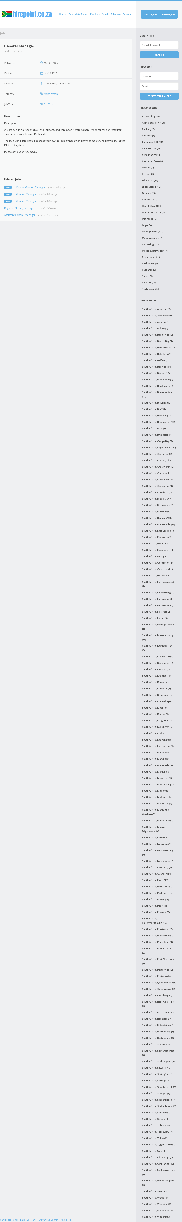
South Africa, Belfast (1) (155, 360)
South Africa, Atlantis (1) (155, 322)
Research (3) (149, 269)
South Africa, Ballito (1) (155, 328)
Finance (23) (149, 193)
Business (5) (148, 135)
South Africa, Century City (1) (158, 460)
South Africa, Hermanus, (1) (157, 605)
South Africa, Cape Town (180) (159, 447)
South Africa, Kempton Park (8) (157, 648)
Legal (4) (147, 225)
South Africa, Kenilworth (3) (157, 656)
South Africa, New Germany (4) (157, 852)
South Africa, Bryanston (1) (157, 434)
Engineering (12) (151, 186)
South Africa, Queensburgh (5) (159, 982)
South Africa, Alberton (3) (156, 309)
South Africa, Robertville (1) (157, 1025)
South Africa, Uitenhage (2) (157, 1157)
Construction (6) (151, 148)
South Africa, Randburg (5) (157, 995)
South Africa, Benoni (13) (156, 373)
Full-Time (48, 104)
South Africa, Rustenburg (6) (158, 1038)
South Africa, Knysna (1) (155, 714)
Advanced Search (121, 14)
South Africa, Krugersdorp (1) (158, 720)
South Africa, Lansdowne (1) (158, 746)
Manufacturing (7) (152, 237)
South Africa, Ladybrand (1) (157, 739)
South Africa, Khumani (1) (156, 675)
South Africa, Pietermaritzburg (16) (154, 920)
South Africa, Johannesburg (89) (157, 637)
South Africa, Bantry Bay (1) (157, 341)
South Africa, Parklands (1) (157, 886)
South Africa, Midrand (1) (156, 797)
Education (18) (150, 180)
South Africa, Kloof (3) (154, 707)
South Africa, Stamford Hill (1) (159, 1087)
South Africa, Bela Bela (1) (156, 354)
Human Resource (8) (153, 212)
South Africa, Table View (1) (157, 1125)
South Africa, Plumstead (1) (157, 942)
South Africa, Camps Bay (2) (157, 441)
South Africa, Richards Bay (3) (158, 1012)
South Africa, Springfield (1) (157, 1074)
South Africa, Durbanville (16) (158, 524)
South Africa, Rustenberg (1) (158, 1031)
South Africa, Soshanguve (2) (158, 1061)
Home (62, 14)
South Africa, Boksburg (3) (156, 415)
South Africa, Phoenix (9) (156, 912)
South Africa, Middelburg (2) (158, 784)
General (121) (149, 199)
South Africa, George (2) (155, 556)
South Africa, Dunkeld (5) (156, 511)
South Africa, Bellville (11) (156, 366)
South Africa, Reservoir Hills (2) (158, 1004)
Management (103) (152, 231)
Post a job (150, 14)
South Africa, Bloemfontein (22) (157, 394)
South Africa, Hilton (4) (155, 618)
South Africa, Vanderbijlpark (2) (158, 1182)
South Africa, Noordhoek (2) (157, 861)
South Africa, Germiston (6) (157, 562)
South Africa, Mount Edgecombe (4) (153, 829)
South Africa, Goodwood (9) (157, 569)
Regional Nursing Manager (19, 208)
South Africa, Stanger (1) (156, 1093)
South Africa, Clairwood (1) (157, 473)
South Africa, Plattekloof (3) (157, 935)
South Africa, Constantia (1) (157, 486)
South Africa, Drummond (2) (157, 505)
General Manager (26, 194)
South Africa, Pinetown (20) (157, 929)
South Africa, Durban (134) (157, 518)
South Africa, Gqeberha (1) (157, 575)
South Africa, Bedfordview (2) (158, 347)
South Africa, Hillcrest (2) (156, 611)
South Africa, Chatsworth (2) (158, 466)
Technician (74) (150, 288)
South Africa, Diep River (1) (157, 498)
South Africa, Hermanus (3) (157, 599)
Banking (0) (148, 129)
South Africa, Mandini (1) (156, 758)
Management (51, 93)
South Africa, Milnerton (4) (157, 803)
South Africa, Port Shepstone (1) (158, 961)
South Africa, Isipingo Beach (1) (158, 626)
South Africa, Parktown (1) (157, 893)
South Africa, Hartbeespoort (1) (158, 584)
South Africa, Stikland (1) (156, 1112)
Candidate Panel (78, 14)
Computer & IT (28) (152, 142)
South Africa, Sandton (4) (156, 1044)
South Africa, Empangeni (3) (157, 549)
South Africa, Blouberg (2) (156, 402)
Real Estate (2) (150, 263)
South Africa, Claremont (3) (157, 479)
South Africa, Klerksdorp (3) (157, 701)
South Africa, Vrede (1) (155, 1197)
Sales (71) (147, 276)
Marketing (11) (150, 244)
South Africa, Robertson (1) (157, 1018)
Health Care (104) (151, 206)
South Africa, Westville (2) (156, 1204)
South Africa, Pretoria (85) (156, 976)
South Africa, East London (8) (158, 530)
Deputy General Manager (30, 187)
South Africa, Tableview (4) (157, 1131)
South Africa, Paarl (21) (155, 880)
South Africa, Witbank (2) (156, 1216)
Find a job (168, 14)
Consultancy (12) (151, 154)
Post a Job (66, 1219)
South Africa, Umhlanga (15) (158, 1163)
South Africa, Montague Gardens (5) (155, 812)
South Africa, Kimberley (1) (157, 682)
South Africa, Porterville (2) (157, 969)
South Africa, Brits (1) (154, 428)
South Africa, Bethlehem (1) (157, 379)
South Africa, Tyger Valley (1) (158, 1144)
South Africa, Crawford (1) (157, 492)
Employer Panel (99, 14)
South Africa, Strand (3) (155, 1119)
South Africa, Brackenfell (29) (158, 422)
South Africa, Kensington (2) (157, 662)
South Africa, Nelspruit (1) (156, 844)
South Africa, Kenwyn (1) (156, 669)
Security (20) (149, 282)
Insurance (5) (149, 218)
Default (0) (148, 167)
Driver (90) (148, 174)
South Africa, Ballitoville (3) (157, 334)
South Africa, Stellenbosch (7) (158, 1099)
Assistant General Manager (19, 215)
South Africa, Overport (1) (156, 873)
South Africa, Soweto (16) (156, 1067)
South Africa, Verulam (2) (156, 1191)
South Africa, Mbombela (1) (157, 765)
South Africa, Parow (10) (155, 899)
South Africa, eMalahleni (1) (157, 543)
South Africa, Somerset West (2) (158, 1053)
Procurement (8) (151, 257)
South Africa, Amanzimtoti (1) (158, 315)
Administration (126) (153, 122)
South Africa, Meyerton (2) (157, 778)
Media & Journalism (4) (155, 250)
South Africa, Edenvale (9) (156, 537)
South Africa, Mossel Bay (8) (157, 820)
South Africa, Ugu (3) (153, 1151)
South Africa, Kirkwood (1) (157, 694)
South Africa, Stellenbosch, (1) (159, 1106)
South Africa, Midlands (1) (156, 790)
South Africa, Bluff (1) (154, 409)
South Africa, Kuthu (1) (154, 733)
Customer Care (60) (152, 161)
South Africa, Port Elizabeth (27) (157, 950)
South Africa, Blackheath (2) (157, 385)
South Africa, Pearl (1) (154, 905)
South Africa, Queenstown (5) (158, 988)
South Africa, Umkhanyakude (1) (158, 1172)
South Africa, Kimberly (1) (156, 688)
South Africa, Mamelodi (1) (157, 752)
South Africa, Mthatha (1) (156, 837)
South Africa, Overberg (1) (157, 867)
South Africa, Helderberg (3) (158, 592)
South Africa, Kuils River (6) (157, 726)
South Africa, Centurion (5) (157, 454)
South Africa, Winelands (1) (157, 1210)
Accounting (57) (151, 116)
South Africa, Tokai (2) (154, 1138)
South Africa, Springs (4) (155, 1080)
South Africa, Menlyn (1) (155, 771)
